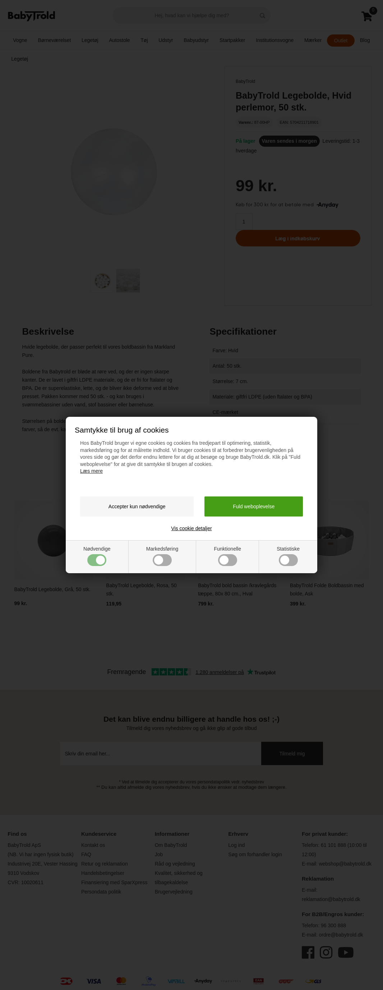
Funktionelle (227, 556)
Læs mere (91, 471)
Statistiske (288, 556)
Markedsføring (162, 556)
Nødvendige (97, 556)
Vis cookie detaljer (191, 528)
